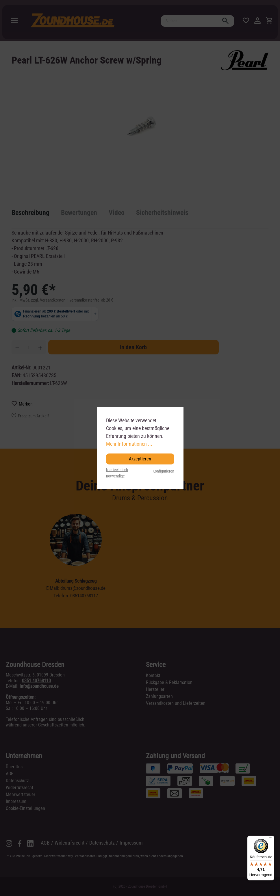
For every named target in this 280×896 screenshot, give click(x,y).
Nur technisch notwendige (117, 473)
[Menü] (270, 839)
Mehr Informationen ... (129, 444)
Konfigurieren (163, 471)
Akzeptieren (140, 459)
